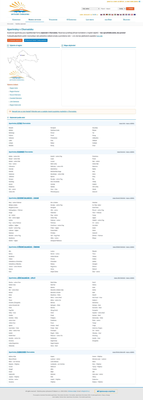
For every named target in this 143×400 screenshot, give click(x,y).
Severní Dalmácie (14, 95)
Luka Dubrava (54, 361)
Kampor (11, 179)
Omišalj (53, 184)
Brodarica (11, 256)
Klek (52, 377)
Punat (94, 159)
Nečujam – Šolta (55, 305)
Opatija (53, 186)
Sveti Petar (95, 207)
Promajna (53, 330)
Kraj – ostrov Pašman (15, 223)
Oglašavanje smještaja (106, 391)
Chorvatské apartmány (85, 397)
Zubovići (94, 192)
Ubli (93, 371)
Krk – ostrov (12, 189)
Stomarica (95, 302)
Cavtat (11, 366)
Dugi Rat (11, 310)
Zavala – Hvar (96, 338)
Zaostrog (94, 335)
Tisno (94, 254)
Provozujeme (36, 395)
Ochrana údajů (72, 391)
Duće (10, 307)
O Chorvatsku (71, 19)
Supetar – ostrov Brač (98, 312)
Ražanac (11, 233)
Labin (10, 140)
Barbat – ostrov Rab (14, 161)
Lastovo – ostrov (55, 359)
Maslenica (12, 238)
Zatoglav (94, 264)
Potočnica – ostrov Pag (57, 225)
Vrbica (94, 377)
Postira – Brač (55, 325)
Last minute (90, 19)
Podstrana (53, 320)
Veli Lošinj (95, 186)
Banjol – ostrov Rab (14, 159)
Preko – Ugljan (55, 228)
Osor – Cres (54, 189)
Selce (93, 174)
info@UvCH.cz (85, 391)
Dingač (11, 369)
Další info (126, 19)
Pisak (52, 315)
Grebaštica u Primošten (15, 261)
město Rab (95, 164)
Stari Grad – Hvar (97, 297)
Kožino (11, 220)
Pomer (52, 133)
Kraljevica (11, 186)
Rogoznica (54, 266)
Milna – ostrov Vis (56, 300)
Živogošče (95, 340)
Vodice (94, 259)
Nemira (53, 307)
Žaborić (94, 269)
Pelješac (53, 382)
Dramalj (11, 169)
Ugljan (94, 218)
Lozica (52, 251)
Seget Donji (54, 340)
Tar (93, 133)
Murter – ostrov (55, 254)
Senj (93, 171)
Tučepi (94, 323)
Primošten (54, 261)
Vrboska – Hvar (96, 333)
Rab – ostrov (96, 161)
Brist (10, 297)
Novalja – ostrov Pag (56, 179)
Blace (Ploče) (12, 359)
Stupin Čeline (54, 271)
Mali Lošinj (54, 164)
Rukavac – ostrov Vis (57, 335)
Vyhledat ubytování (15, 40)
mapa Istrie (122, 123)
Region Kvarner (13, 91)
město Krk (12, 192)
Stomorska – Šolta (97, 318)
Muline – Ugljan (13, 240)
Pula (52, 140)
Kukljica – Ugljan (13, 225)
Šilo (93, 179)
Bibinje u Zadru (13, 205)
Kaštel (10, 333)
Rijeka (94, 169)
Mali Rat (53, 285)
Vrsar (93, 145)
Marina (53, 287)
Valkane (94, 140)
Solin (93, 287)
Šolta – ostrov (96, 320)
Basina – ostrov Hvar (15, 282)
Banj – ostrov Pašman (15, 202)
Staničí (94, 295)
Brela (10, 295)
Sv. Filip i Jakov (96, 205)
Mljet (52, 371)
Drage (10, 212)
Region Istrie (13, 88)
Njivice (52, 176)
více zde (99, 36)
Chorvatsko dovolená (63, 395)
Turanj (94, 215)
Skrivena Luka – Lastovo (99, 359)
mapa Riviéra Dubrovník (119, 352)
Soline (94, 290)
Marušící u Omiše (55, 292)
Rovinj (52, 145)
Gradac (11, 315)
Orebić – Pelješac (56, 379)
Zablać (94, 261)
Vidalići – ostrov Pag (98, 220)
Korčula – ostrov (13, 379)
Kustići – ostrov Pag (56, 156)
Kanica (11, 269)
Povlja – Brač (54, 328)
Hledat (130, 8)
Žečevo (94, 266)
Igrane (10, 325)
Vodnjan (94, 143)
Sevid (93, 282)
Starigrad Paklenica (56, 240)
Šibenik (94, 251)
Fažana (11, 135)
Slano (94, 361)
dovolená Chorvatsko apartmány (48, 395)
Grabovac (11, 174)
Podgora (53, 318)
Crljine (10, 259)
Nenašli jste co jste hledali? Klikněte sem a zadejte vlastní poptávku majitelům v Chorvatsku (44, 111)
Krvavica (11, 340)
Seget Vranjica (55, 343)
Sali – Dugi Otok (55, 235)
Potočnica (95, 156)
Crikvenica (12, 166)
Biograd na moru (13, 207)
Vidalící (94, 184)
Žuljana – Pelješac (97, 382)
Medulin (11, 145)
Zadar (94, 228)
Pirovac (53, 259)
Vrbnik (94, 189)
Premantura (54, 138)
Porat (52, 323)
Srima (52, 269)
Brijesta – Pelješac (14, 364)
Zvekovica (95, 379)
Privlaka (53, 233)
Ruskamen (54, 338)
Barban (11, 130)
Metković (53, 366)
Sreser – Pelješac (97, 356)
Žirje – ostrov (96, 271)
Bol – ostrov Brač (14, 290)
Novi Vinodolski (55, 181)
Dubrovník (11, 374)
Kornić (10, 184)
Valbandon (95, 138)
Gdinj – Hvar (12, 312)
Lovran (52, 161)
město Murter (54, 256)
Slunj (93, 176)
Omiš (52, 312)
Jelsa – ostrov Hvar (14, 330)
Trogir (94, 325)
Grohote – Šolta (13, 318)
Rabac (52, 143)
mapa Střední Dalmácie (119, 247)
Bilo (10, 251)
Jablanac (11, 176)
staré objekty (55, 397)
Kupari (52, 356)
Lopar (52, 159)
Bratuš (11, 292)
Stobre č (94, 300)
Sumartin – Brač (96, 307)
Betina (10, 254)
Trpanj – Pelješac (97, 366)
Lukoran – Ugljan (13, 230)
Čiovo (10, 300)
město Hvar (12, 323)
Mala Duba (54, 282)
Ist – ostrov (12, 215)
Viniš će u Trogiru (97, 328)
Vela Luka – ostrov (97, 374)
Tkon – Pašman (96, 212)
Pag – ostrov (54, 215)
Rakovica (95, 166)
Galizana (11, 138)
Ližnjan (11, 143)
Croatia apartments (96, 395)
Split (93, 292)
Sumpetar (95, 310)
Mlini (52, 369)
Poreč (52, 135)
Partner (61, 397)
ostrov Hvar (12, 320)
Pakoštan (53, 212)
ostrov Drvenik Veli (14, 305)
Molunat (53, 374)
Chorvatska (72, 395)
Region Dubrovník (14, 105)
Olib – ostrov (54, 210)
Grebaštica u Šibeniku (15, 264)
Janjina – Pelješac (14, 377)
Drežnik (11, 171)
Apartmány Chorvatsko (72, 397)
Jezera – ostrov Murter (15, 266)
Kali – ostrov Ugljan (14, 218)
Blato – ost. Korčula (14, 361)
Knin (10, 271)
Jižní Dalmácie (13, 101)
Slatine (94, 285)
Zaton (94, 230)
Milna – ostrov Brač (56, 297)
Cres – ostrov (12, 164)
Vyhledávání (53, 19)
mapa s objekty (130, 123)
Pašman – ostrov (55, 220)
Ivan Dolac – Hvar (14, 328)
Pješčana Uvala (55, 130)
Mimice (53, 302)
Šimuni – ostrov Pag (98, 210)
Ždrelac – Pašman (97, 235)
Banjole (11, 128)
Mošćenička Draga (56, 171)
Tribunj (94, 256)
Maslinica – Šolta (55, 295)
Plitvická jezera (55, 192)
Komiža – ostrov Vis (14, 338)
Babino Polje (12, 356)
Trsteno (94, 369)
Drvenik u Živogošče (14, 302)
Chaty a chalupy (106, 395)
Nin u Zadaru (54, 202)
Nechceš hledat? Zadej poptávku (36, 40)
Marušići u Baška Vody (57, 290)
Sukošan (94, 202)
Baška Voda (12, 285)
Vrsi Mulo (95, 225)
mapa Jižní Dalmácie (119, 278)
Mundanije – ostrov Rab (57, 174)
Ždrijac (94, 238)
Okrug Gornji (54, 310)
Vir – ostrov (95, 223)
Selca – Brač (54, 346)
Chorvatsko (16, 19)
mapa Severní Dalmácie (119, 198)
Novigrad (53, 128)
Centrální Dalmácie (15, 98)
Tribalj (94, 181)
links (65, 397)
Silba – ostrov (54, 238)
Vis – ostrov (95, 330)
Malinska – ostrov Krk (57, 166)
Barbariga (11, 133)
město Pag (54, 218)
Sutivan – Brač (96, 315)
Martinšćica (54, 169)
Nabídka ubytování (35, 19)
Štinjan (94, 130)
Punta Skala (54, 230)
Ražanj (52, 264)
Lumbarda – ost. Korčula (58, 364)
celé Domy (108, 19)
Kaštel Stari (12, 335)
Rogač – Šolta (55, 333)
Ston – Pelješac (96, 364)
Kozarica (11, 382)
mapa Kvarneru (121, 152)
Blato (10, 287)
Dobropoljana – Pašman (16, 210)
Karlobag (11, 181)
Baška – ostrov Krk (14, 156)
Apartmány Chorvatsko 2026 (83, 395)
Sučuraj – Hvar (96, 305)
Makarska (11, 346)
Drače (10, 371)
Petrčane (53, 223)
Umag (94, 135)
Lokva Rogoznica (13, 343)
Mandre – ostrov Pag (15, 235)
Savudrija (95, 128)
